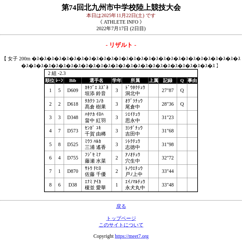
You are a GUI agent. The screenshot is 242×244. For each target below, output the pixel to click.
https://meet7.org (132, 236)
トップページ (121, 218)
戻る (121, 206)
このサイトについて (121, 225)
